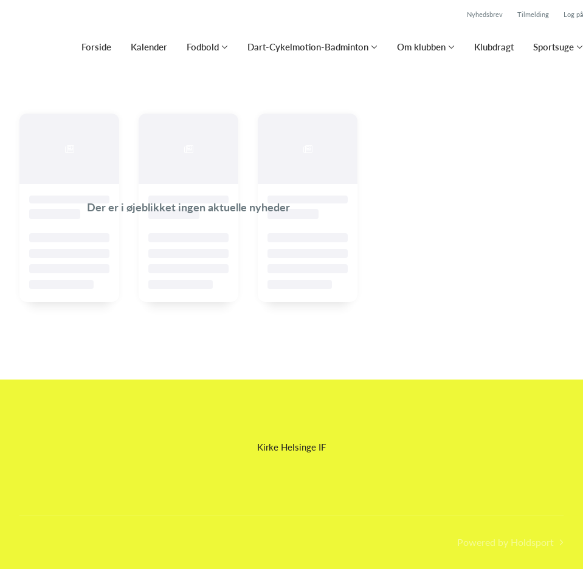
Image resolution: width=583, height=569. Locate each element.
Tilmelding (533, 14)
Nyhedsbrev (485, 14)
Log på (573, 14)
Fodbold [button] (203, 46)
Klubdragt (494, 46)
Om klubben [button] (421, 46)
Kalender (149, 46)
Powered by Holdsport (505, 542)
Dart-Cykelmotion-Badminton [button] (307, 46)
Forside (96, 46)
